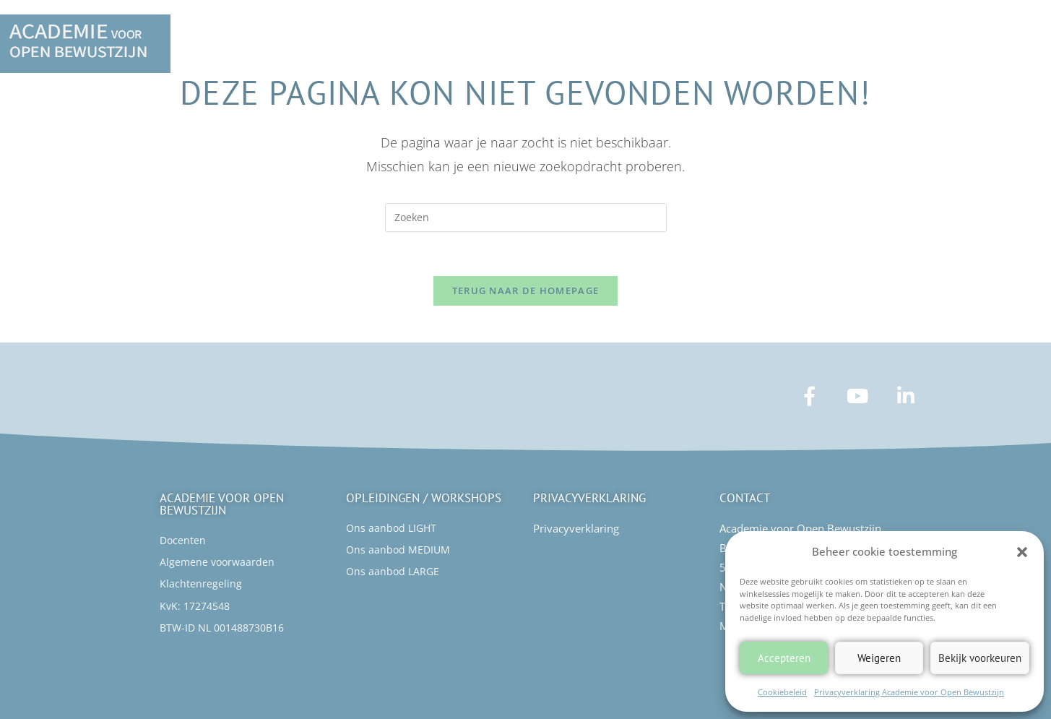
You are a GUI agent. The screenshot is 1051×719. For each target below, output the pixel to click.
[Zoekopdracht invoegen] (526, 217)
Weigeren (879, 658)
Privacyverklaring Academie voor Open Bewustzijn (909, 691)
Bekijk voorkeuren (979, 658)
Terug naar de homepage (526, 290)
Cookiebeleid (782, 691)
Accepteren (784, 658)
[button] (1022, 552)
